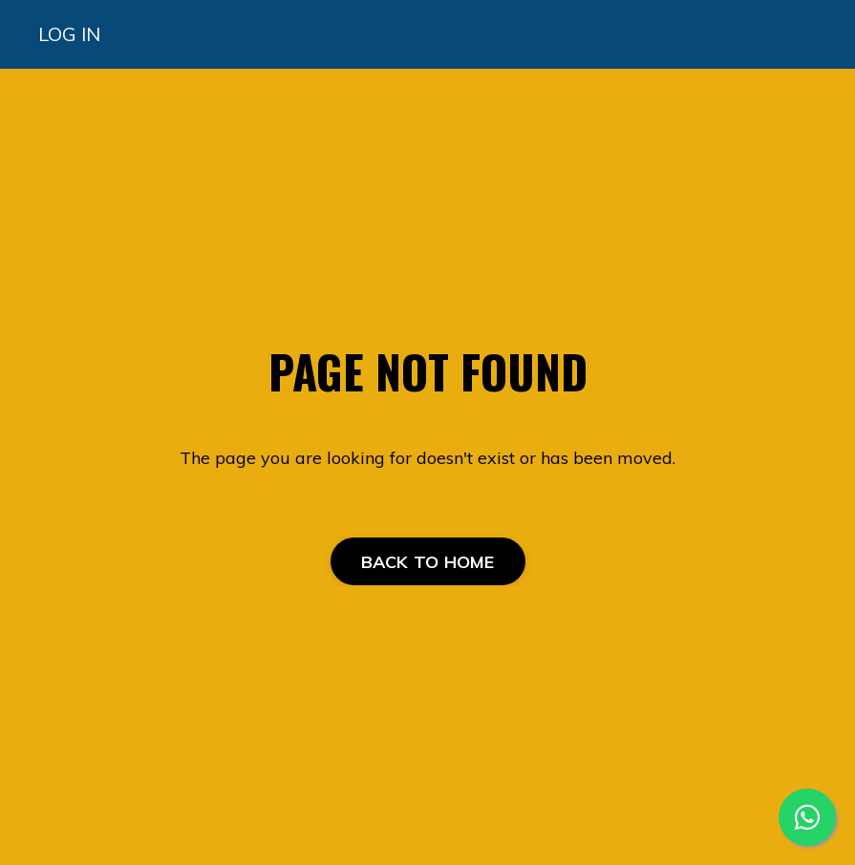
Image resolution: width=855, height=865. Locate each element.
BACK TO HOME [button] (428, 562)
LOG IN (69, 34)
